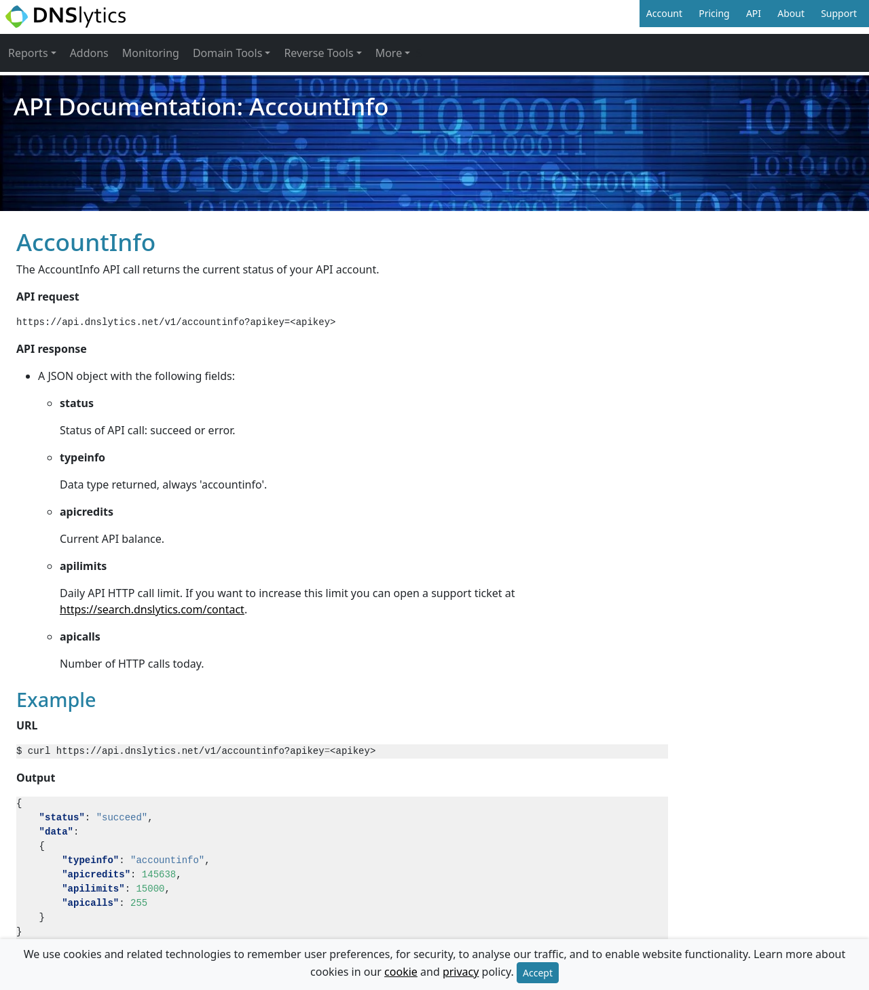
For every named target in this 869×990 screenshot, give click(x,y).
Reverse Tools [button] (318, 52)
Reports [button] (28, 52)
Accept (538, 972)
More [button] (389, 52)
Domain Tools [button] (227, 52)
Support (839, 13)
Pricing (714, 13)
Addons (89, 52)
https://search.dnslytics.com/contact (152, 609)
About (791, 13)
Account (664, 13)
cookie (401, 971)
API (753, 13)
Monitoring (150, 52)
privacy (461, 971)
